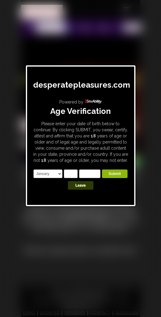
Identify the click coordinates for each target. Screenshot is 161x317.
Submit (115, 174)
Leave (80, 185)
